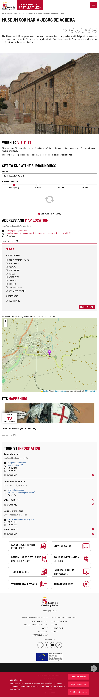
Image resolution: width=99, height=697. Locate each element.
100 (85, 187)
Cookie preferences (78, 692)
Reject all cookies (78, 684)
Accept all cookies (78, 676)
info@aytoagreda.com (16, 462)
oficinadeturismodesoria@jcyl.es (21, 519)
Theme (5, 171)
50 (61, 187)
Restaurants (13, 300)
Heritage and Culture (14, 13)
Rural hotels (13, 270)
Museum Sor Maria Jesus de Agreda (50, 13)
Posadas (11, 267)
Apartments (12, 277)
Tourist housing (14, 287)
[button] (5, 321)
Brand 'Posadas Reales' (17, 260)
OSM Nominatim (90, 391)
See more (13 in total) (51, 213)
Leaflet (44, 391)
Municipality (14, 187)
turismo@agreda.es (15, 490)
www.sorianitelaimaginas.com (21, 492)
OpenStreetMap (60, 391)
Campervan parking (16, 290)
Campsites (12, 280)
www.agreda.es (15, 465)
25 (37, 187)
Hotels (10, 273)
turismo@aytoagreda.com (16, 230)
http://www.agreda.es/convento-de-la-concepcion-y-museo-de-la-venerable (38, 233)
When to (12, 500)
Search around (86, 307)
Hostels (11, 284)
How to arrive (9, 241)
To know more (10, 475)
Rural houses (13, 263)
